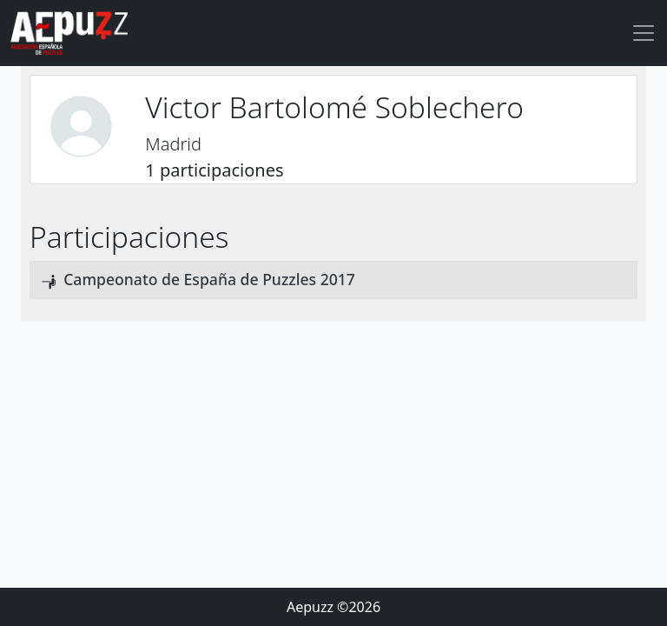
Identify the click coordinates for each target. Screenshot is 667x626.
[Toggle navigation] (644, 33)
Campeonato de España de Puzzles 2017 (209, 279)
